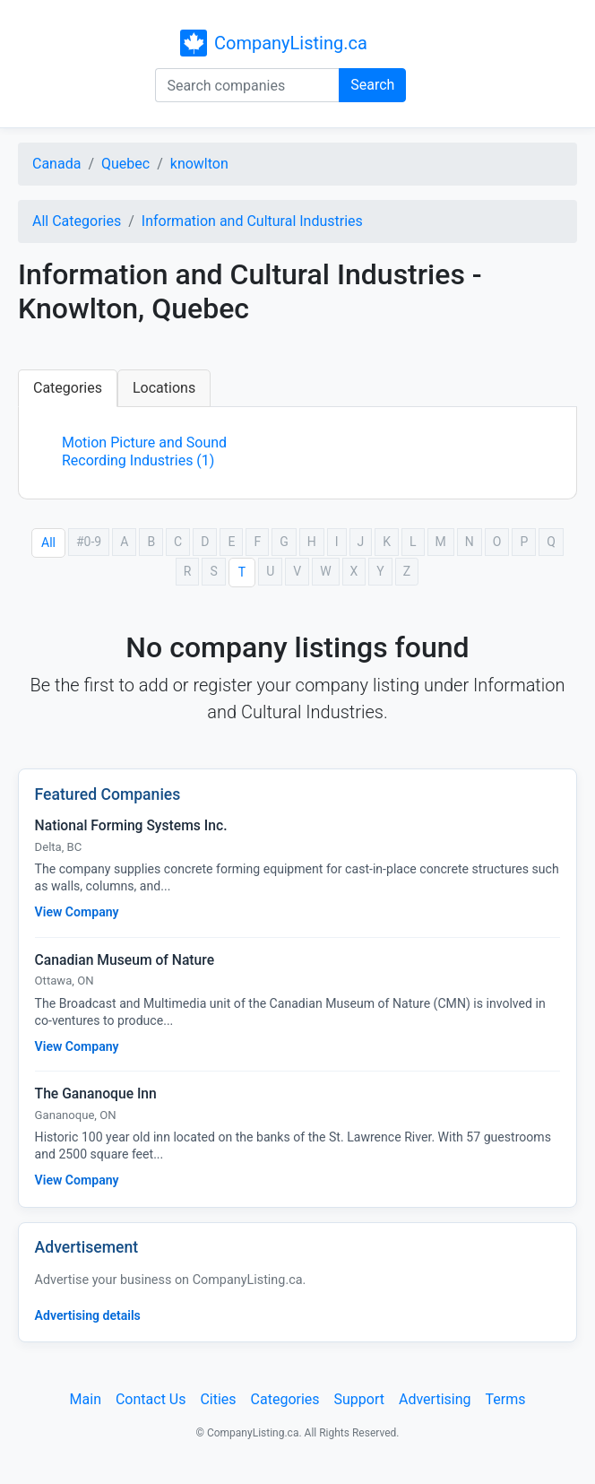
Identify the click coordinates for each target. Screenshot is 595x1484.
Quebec (125, 163)
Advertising (435, 1399)
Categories (67, 387)
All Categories (76, 221)
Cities (218, 1399)
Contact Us (151, 1399)
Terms (505, 1399)
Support (359, 1399)
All (48, 542)
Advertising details (88, 1315)
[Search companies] (247, 85)
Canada (56, 163)
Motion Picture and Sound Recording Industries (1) (144, 451)
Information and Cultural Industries (252, 221)
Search (372, 84)
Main (85, 1399)
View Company (77, 912)
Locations (164, 387)
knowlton (199, 163)
